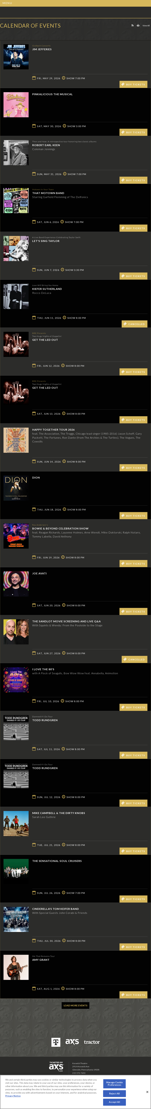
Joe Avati (39, 573)
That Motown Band (48, 193)
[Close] (147, 1092)
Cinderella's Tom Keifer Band (55, 908)
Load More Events (75, 1005)
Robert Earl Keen (46, 145)
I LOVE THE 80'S (43, 669)
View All (146, 25)
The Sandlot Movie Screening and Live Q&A (66, 621)
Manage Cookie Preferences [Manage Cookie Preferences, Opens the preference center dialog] (114, 1083)
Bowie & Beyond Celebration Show (60, 528)
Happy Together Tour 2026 (53, 429)
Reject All (114, 1093)
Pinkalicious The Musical (52, 94)
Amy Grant (41, 959)
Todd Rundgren (45, 720)
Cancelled (134, 323)
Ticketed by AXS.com (24, 34)
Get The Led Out (45, 339)
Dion (36, 477)
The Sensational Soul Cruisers (57, 860)
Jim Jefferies (42, 49)
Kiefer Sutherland (47, 288)
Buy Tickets (133, 84)
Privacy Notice (13, 1096)
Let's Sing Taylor (46, 240)
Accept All (114, 1102)
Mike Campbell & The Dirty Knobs (58, 812)
